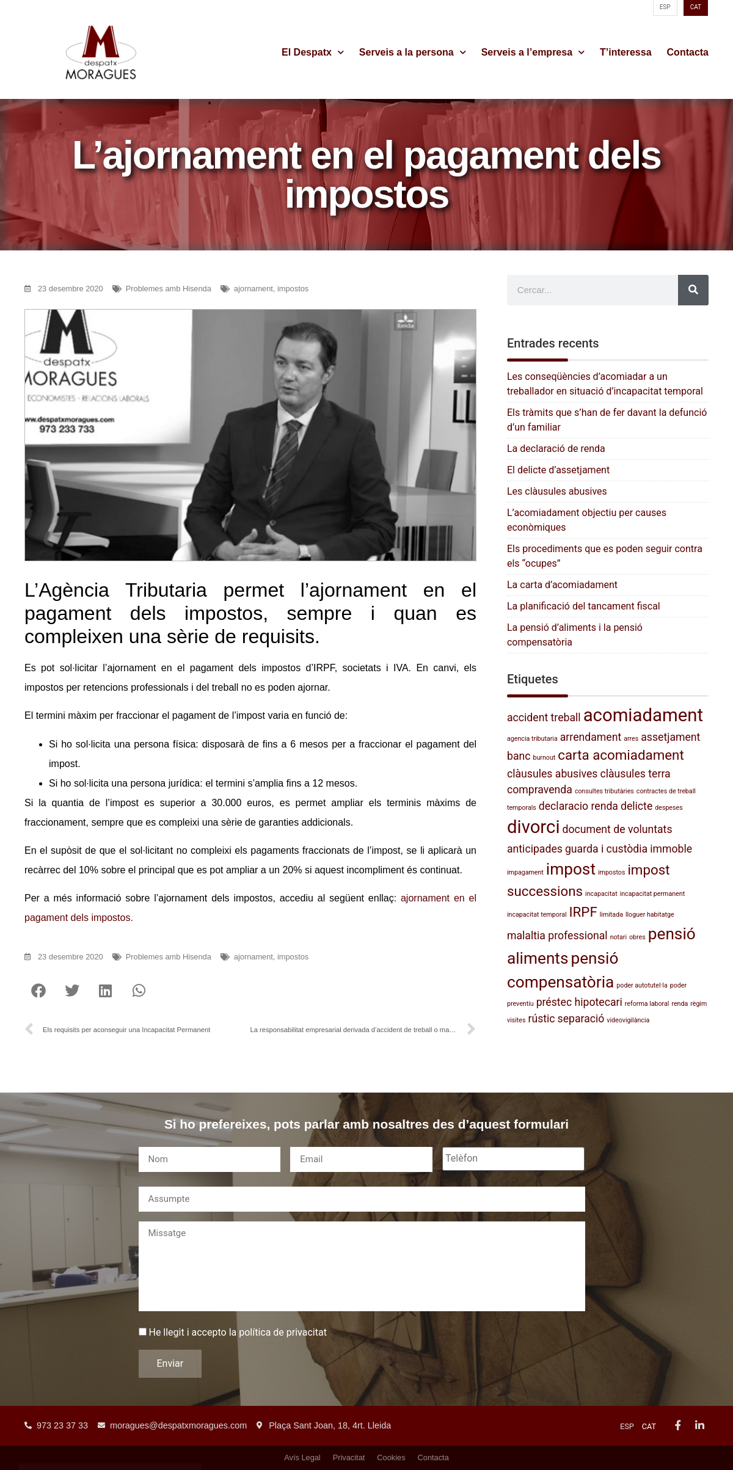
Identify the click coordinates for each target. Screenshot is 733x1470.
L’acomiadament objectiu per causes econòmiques (586, 520)
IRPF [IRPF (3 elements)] (583, 912)
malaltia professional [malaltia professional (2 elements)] (557, 936)
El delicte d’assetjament (558, 470)
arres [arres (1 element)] (631, 739)
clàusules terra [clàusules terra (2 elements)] (635, 774)
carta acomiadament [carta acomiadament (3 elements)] (621, 755)
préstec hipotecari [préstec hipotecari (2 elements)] (579, 1002)
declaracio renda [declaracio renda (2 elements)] (578, 806)
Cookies (391, 1457)
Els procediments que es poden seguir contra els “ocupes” (604, 556)
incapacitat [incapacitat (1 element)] (601, 894)
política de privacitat (283, 1338)
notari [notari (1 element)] (618, 937)
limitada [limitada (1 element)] (611, 915)
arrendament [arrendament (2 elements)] (590, 737)
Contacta (688, 52)
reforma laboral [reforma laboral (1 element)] (647, 1004)
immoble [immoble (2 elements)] (671, 849)
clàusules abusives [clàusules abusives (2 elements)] (552, 774)
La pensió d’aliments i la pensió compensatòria (575, 635)
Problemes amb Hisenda (168, 288)
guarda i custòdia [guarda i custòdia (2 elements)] (606, 849)
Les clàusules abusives (557, 491)
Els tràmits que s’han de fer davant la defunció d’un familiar (607, 420)
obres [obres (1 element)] (637, 937)
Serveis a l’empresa (533, 52)
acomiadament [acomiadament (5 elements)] (643, 715)
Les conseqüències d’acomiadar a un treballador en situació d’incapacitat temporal (605, 384)
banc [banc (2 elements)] (519, 756)
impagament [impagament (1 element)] (525, 872)
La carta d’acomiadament (562, 585)
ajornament (253, 288)
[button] (38, 990)
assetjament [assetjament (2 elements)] (670, 737)
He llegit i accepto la (237, 1338)
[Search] (693, 290)
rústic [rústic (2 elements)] (541, 1019)
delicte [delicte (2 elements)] (636, 806)
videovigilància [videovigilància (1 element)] (628, 1020)
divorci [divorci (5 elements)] (533, 827)
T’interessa (625, 52)
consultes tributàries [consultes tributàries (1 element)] (604, 791)
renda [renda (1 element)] (679, 1004)
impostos (292, 288)
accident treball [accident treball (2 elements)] (544, 717)
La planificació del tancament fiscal (583, 606)
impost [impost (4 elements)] (571, 869)
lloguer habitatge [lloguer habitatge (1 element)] (649, 915)
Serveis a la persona (412, 52)
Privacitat (349, 1457)
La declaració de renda (556, 448)
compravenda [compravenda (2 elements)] (539, 790)
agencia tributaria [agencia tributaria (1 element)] (532, 739)
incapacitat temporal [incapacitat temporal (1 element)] (537, 915)
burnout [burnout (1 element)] (544, 758)
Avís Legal (302, 1457)
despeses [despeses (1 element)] (668, 808)
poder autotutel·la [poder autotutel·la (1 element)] (641, 985)
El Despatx (313, 52)
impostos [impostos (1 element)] (611, 872)
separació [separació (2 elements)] (581, 1019)
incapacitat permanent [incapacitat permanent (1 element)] (652, 894)
